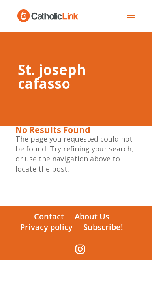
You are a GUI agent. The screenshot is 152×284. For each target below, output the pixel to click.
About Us (92, 216)
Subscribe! (103, 227)
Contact (49, 216)
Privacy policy (46, 227)
